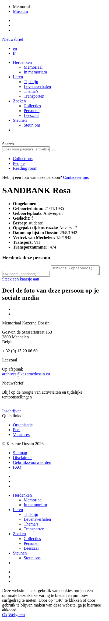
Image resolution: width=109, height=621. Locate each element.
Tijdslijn (31, 81)
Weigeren (16, 616)
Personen (32, 110)
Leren (18, 77)
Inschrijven (12, 412)
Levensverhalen (37, 86)
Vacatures (21, 436)
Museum (20, 11)
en (15, 48)
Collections (23, 158)
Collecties (32, 106)
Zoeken (19, 101)
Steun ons (32, 125)
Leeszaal (31, 115)
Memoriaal (33, 67)
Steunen (20, 120)
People (19, 163)
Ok (5, 616)
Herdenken (22, 62)
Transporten (34, 96)
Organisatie (23, 426)
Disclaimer (22, 459)
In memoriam (35, 72)
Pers (16, 431)
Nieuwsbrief (12, 39)
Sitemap (20, 454)
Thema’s (31, 91)
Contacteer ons (76, 177)
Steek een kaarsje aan (20, 280)
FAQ (17, 469)
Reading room (25, 168)
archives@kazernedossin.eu (26, 375)
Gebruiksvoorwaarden (32, 464)
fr (14, 53)
